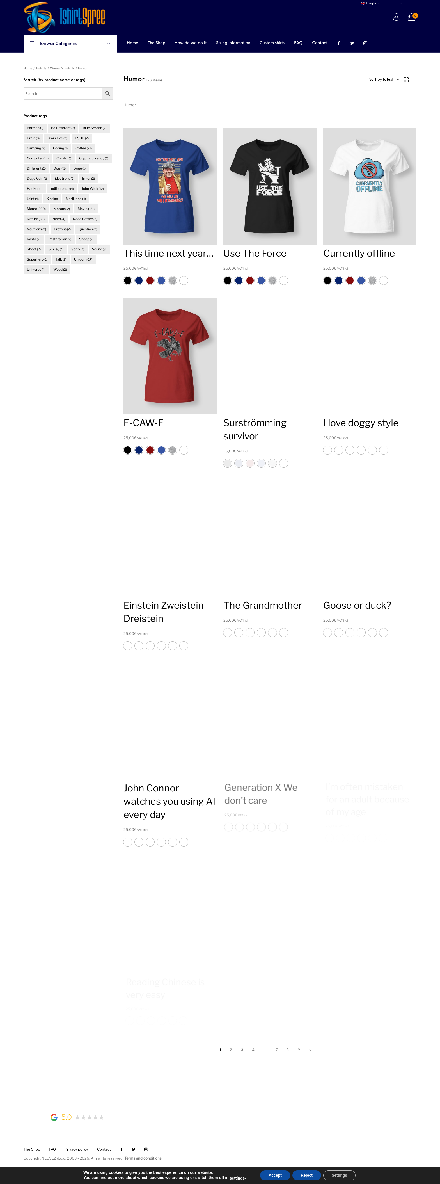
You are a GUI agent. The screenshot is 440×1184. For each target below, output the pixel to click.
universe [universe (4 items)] (36, 269)
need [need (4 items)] (58, 219)
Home (28, 68)
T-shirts (41, 68)
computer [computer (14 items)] (38, 158)
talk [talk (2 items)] (60, 259)
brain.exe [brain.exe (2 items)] (57, 138)
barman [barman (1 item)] (35, 128)
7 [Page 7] (277, 1050)
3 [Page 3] (242, 1050)
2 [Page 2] (231, 1050)
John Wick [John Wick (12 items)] (93, 188)
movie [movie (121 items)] (86, 209)
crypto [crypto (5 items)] (63, 158)
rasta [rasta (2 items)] (33, 239)
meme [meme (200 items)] (36, 209)
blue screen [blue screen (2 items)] (94, 128)
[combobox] (384, 79)
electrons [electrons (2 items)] (64, 178)
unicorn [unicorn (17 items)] (83, 259)
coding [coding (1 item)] (60, 148)
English (370, 3)
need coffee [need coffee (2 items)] (85, 219)
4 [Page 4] (253, 1050)
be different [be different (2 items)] (63, 128)
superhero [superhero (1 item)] (37, 259)
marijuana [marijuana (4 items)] (76, 199)
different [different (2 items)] (36, 168)
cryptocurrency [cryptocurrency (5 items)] (93, 158)
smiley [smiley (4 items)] (56, 249)
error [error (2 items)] (88, 178)
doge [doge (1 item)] (80, 168)
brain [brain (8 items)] (33, 138)
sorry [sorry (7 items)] (77, 249)
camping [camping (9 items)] (36, 148)
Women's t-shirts (62, 68)
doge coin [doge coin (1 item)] (37, 178)
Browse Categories (62, 44)
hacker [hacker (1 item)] (34, 188)
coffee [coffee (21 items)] (83, 148)
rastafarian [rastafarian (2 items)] (59, 239)
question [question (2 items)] (88, 229)
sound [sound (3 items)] (99, 249)
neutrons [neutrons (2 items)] (36, 229)
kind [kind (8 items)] (52, 199)
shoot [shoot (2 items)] (34, 249)
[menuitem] (132, 44)
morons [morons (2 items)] (62, 209)
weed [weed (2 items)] (60, 269)
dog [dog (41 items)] (60, 168)
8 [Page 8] (288, 1050)
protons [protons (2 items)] (62, 229)
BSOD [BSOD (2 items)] (82, 138)
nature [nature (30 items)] (36, 219)
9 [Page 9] (299, 1050)
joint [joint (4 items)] (33, 199)
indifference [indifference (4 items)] (62, 188)
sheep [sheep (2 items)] (86, 239)
